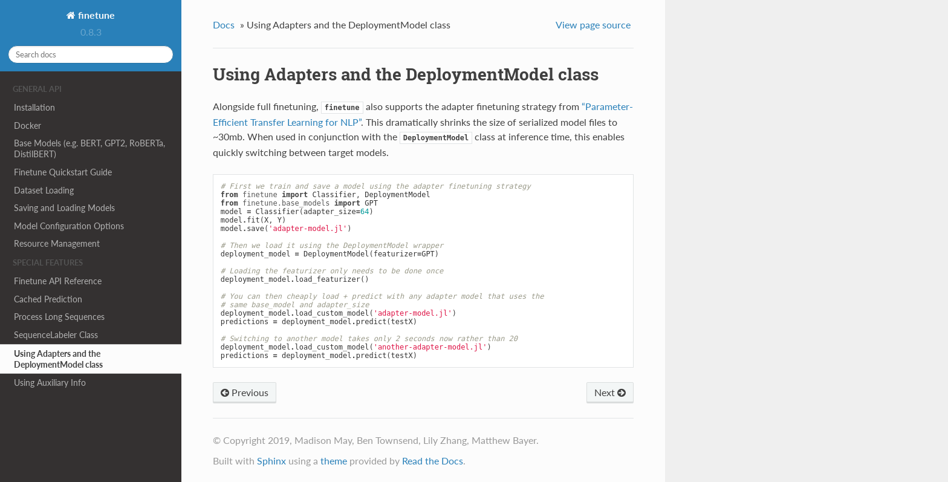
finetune (95, 15)
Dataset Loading (44, 190)
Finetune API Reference (58, 281)
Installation (34, 107)
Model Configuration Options (69, 226)
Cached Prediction (48, 299)
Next (610, 392)
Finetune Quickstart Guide (63, 172)
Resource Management (57, 243)
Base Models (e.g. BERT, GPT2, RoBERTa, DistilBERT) (89, 148)
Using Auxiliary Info (50, 382)
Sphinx (271, 460)
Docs (224, 24)
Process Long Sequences (59, 316)
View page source (593, 24)
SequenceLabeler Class (56, 335)
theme (333, 460)
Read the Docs (432, 460)
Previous (244, 392)
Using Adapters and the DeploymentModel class (58, 359)
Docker (27, 125)
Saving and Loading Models (64, 208)
